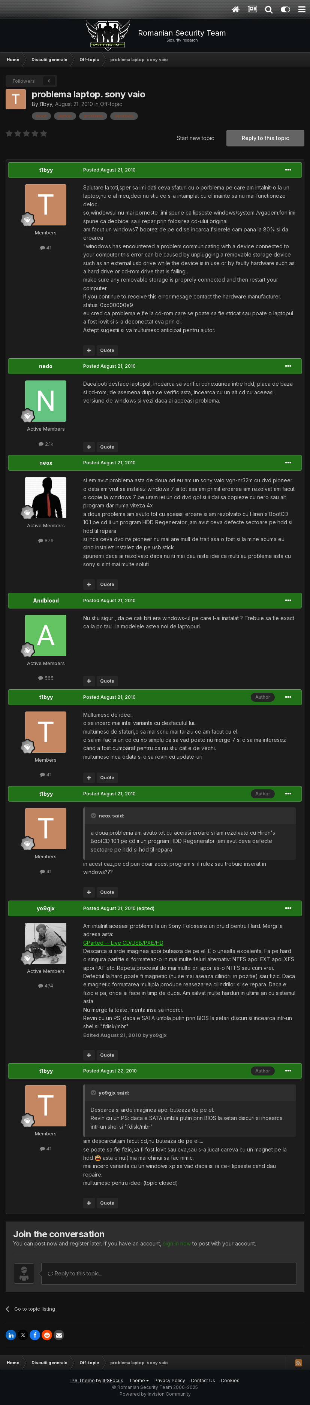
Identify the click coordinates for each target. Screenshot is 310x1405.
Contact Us (203, 1380)
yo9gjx (46, 908)
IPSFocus (113, 1380)
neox (45, 462)
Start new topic (195, 138)
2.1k (46, 444)
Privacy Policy (169, 1380)
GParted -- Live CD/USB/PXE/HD (123, 943)
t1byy (46, 104)
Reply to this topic (265, 138)
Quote (107, 350)
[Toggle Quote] (94, 816)
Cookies (230, 1380)
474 (45, 986)
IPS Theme (82, 1380)
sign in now (177, 1243)
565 (46, 678)
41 (45, 248)
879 (46, 540)
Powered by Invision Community (155, 1394)
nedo (45, 366)
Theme (139, 1380)
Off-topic (111, 104)
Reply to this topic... (75, 1273)
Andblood (46, 600)
